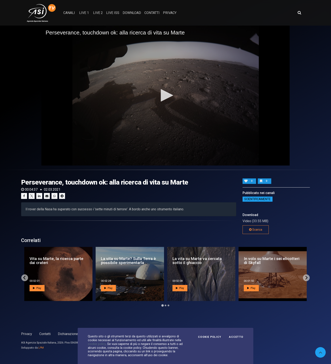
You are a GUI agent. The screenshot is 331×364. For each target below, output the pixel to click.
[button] (165, 95)
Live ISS (112, 13)
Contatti (45, 334)
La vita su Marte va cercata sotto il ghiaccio (197, 260)
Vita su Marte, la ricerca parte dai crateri (56, 260)
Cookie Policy (209, 337)
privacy (169, 13)
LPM (41, 347)
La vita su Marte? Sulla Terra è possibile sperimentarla (128, 260)
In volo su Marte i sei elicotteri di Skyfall (272, 260)
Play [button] (37, 288)
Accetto (236, 337)
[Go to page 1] (162, 305)
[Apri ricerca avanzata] (299, 12)
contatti (152, 13)
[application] (165, 96)
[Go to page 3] (168, 305)
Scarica (255, 229)
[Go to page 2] (165, 305)
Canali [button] (69, 13)
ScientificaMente (257, 199)
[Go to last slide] (24, 277)
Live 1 (84, 13)
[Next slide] (306, 277)
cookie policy (97, 344)
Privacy (26, 334)
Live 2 (98, 13)
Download (132, 13)
